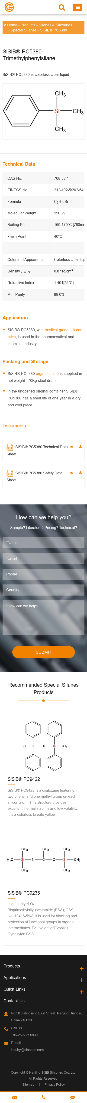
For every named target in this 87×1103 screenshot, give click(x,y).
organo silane (47, 373)
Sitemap (28, 1084)
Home (12, 25)
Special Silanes (24, 30)
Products (28, 25)
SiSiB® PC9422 (24, 779)
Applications (14, 977)
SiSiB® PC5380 (53, 30)
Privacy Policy (55, 1084)
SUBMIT (44, 652)
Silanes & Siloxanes (55, 25)
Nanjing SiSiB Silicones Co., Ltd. (52, 1072)
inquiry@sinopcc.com (27, 1050)
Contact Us (14, 1000)
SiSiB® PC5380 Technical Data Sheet (37, 450)
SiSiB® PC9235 (24, 893)
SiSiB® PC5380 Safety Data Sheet (34, 476)
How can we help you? (43, 517)
